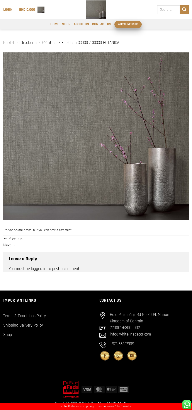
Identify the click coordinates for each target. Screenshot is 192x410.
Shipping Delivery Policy (23, 325)
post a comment (60, 230)
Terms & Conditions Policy (24, 316)
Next (9, 245)
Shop (66, 24)
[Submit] (184, 9)
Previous (12, 238)
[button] (8, 10)
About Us (81, 24)
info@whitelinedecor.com (130, 334)
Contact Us (101, 24)
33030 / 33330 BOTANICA (98, 42)
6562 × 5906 (63, 42)
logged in (38, 269)
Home (54, 24)
